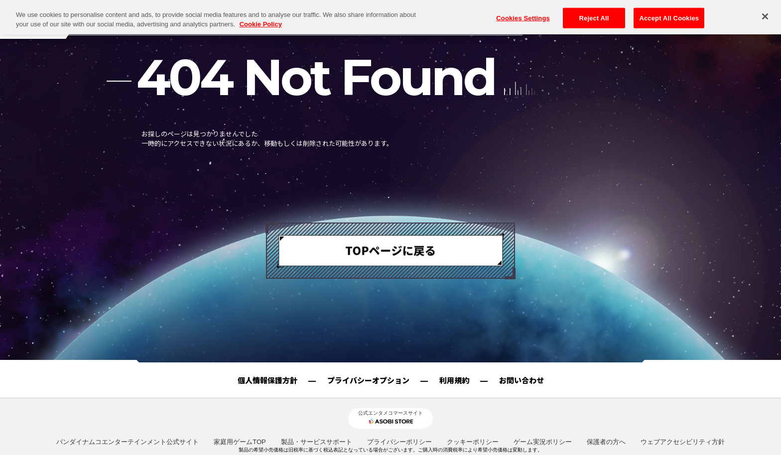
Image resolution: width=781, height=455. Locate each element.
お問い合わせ (521, 380)
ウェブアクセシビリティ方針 (683, 442)
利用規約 (454, 380)
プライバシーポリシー (399, 442)
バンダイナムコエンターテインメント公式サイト (127, 442)
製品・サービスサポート (316, 442)
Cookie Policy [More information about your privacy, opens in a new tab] (261, 9)
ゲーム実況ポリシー (543, 442)
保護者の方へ (606, 442)
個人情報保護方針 (267, 380)
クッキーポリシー (473, 442)
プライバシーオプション (368, 380)
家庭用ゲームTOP (240, 442)
